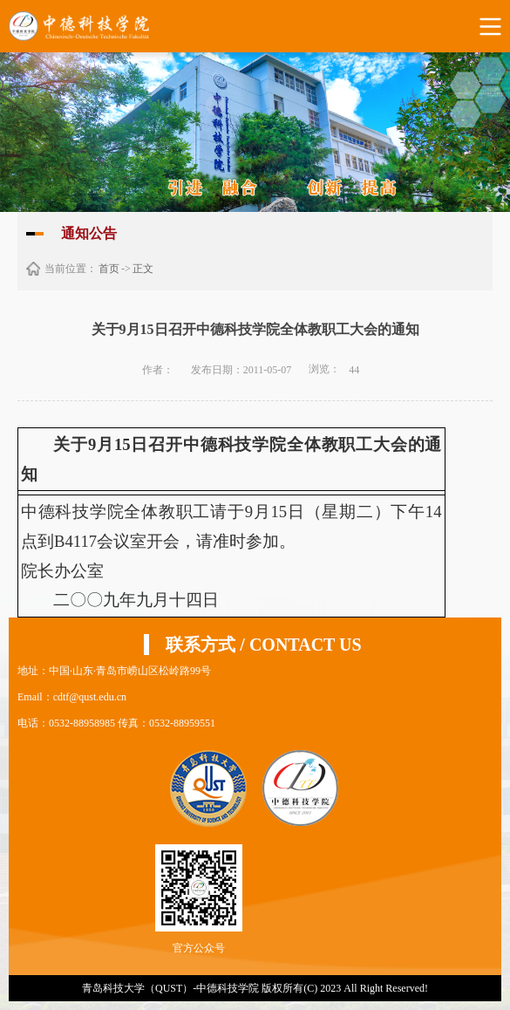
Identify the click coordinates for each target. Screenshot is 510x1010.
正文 (143, 269)
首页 (109, 269)
